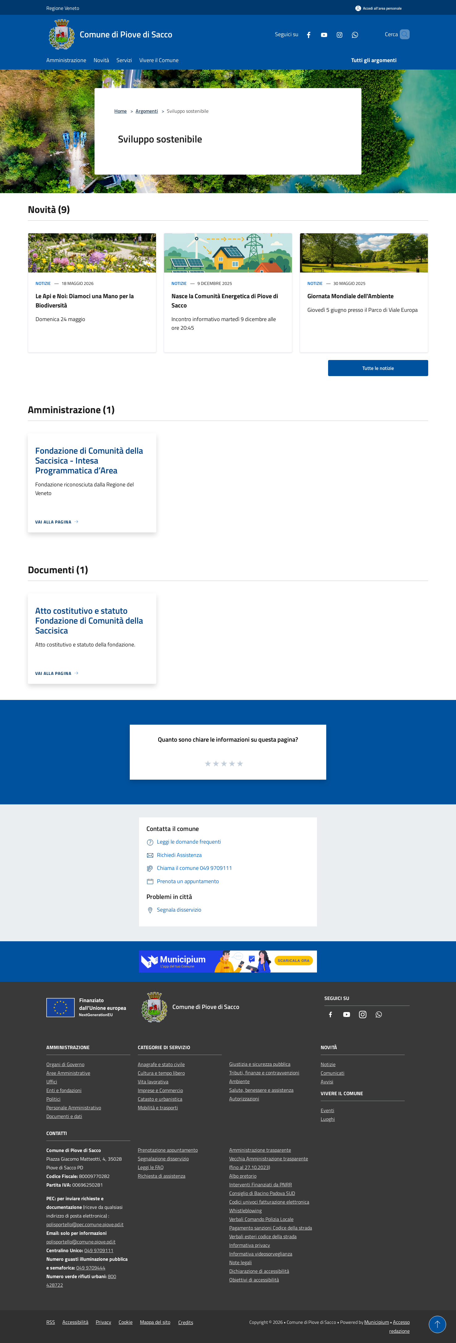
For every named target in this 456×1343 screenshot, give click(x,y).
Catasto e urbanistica (160, 1099)
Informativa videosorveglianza (260, 1253)
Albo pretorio (242, 1176)
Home (120, 111)
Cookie (126, 1322)
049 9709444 (90, 1267)
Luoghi (328, 1119)
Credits (185, 1322)
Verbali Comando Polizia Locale (261, 1219)
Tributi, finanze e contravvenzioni (264, 1072)
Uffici (51, 1081)
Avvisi (327, 1081)
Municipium (376, 1322)
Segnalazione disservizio (163, 1158)
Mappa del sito (155, 1322)
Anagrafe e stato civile (161, 1064)
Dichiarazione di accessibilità (259, 1271)
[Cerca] (402, 34)
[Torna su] (437, 1324)
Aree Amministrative (68, 1073)
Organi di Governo (65, 1064)
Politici (53, 1099)
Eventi (327, 1110)
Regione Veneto (62, 8)
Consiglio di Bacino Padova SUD (262, 1193)
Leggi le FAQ (151, 1167)
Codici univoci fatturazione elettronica (269, 1201)
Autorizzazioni (244, 1098)
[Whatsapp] (344, 34)
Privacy (103, 1322)
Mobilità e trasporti (158, 1107)
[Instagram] (329, 34)
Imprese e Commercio (160, 1090)
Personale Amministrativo (73, 1107)
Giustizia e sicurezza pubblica (259, 1064)
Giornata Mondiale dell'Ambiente (350, 296)
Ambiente (239, 1081)
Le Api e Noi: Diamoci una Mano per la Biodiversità (85, 300)
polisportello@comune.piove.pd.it (81, 1241)
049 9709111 (98, 1250)
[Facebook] (298, 34)
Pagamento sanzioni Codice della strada (270, 1227)
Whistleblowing (245, 1210)
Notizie (43, 283)
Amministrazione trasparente (260, 1150)
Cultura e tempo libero (161, 1073)
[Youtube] (313, 34)
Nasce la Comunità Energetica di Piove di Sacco (224, 300)
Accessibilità (75, 1322)
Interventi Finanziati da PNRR (260, 1184)
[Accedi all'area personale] (378, 8)
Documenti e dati (64, 1116)
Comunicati (332, 1073)
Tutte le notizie (378, 368)
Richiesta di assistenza (161, 1176)
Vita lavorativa (153, 1081)
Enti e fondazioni (64, 1090)
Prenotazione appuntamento (168, 1150)
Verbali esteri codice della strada (263, 1236)
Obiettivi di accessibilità (254, 1279)
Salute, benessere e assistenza (261, 1090)
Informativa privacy (249, 1245)
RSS (50, 1322)
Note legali (240, 1262)
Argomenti (147, 111)
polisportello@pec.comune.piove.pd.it (85, 1224)
